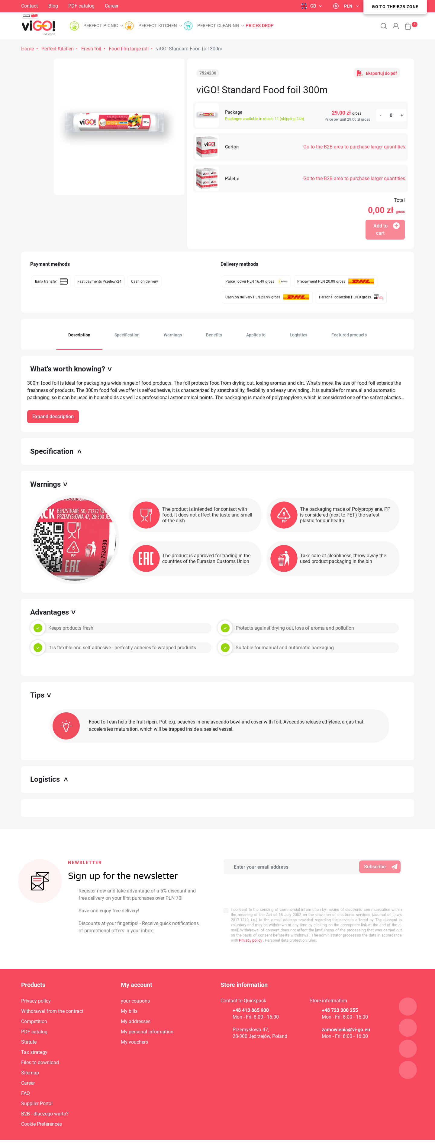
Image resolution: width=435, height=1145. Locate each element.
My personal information (147, 1018)
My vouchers (134, 1029)
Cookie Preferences (41, 1111)
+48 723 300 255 (340, 997)
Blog (53, 6)
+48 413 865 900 (251, 997)
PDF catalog (81, 6)
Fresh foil (91, 49)
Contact (29, 6)
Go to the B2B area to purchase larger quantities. (354, 147)
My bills (129, 998)
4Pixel (408, 1135)
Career (111, 6)
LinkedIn (153, 5)
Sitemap (30, 1059)
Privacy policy (250, 917)
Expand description (53, 416)
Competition (34, 1008)
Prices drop (260, 26)
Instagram (132, 5)
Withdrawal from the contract (52, 998)
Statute (29, 1029)
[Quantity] (391, 115)
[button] (405, 23)
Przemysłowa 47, (251, 1016)
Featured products (349, 334)
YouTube (166, 6)
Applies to (256, 334)
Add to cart (386, 229)
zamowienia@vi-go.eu (346, 1016)
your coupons (135, 988)
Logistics (298, 334)
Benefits (214, 334)
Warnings (173, 334)
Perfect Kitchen (57, 49)
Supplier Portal (37, 1090)
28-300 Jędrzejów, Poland (260, 1023)
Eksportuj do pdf (377, 72)
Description (79, 334)
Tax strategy (34, 1039)
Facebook (142, 5)
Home (27, 49)
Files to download (40, 1049)
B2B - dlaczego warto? (45, 1100)
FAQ (25, 1080)
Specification (127, 334)
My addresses (135, 1008)
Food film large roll (129, 49)
